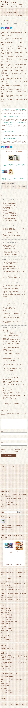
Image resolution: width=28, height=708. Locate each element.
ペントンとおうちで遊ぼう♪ (8, 589)
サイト (2, 444)
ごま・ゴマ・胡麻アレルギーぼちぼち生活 (11, 680)
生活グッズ (4, 637)
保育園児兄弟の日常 (6, 625)
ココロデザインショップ (7, 694)
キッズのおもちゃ (5, 619)
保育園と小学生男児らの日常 (8, 623)
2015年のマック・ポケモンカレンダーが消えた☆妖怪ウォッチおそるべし (13, 187)
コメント (3, 418)
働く (12, 15)
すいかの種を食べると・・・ (9, 131)
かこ (3, 225)
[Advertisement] (14, 479)
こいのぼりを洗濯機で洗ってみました (10, 601)
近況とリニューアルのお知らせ (9, 506)
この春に (3, 508)
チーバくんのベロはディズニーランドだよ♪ (12, 578)
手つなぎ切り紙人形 (6, 583)
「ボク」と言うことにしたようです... (11, 138)
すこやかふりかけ (8, 553)
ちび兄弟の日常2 (10, 9)
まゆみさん (4, 259)
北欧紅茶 (23, 165)
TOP (2, 9)
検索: (2, 514)
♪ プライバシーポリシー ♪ (7, 531)
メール (3, 438)
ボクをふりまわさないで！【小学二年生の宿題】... (15, 109)
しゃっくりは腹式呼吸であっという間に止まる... (14, 116)
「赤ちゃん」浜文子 (6, 580)
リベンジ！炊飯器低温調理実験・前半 (10, 599)
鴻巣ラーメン (19, 566)
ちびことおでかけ (5, 612)
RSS (3, 700)
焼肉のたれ (17, 178)
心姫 (3, 199)
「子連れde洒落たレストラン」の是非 (10, 661)
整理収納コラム (5, 689)
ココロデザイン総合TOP (7, 678)
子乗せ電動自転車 (12, 12)
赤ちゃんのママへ (4, 12)
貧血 (21, 15)
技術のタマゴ (4, 685)
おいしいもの (4, 610)
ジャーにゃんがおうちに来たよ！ (9, 504)
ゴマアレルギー (17, 9)
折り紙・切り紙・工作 (5, 15)
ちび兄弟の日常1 (5, 614)
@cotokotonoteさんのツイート (9, 650)
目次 (4, 9)
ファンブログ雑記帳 (6, 692)
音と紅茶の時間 (5, 687)
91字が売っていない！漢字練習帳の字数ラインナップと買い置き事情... (14, 123)
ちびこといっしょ (8, 2)
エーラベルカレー (19, 553)
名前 (2, 433)
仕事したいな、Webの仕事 (8, 183)
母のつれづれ (16, 15)
